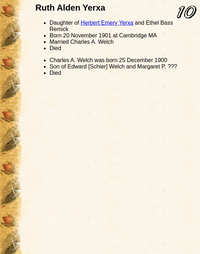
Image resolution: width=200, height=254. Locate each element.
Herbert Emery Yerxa (107, 23)
